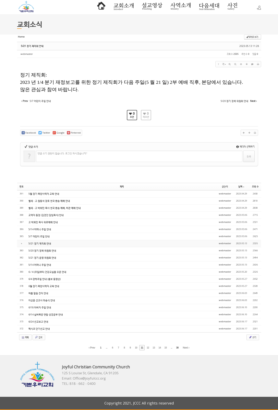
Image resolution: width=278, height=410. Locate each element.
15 (165, 347)
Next (186, 347)
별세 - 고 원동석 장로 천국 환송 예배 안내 (49, 201)
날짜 (241, 186)
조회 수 (255, 186)
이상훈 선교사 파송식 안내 (41, 300)
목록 (25, 337)
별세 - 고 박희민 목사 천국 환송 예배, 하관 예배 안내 (54, 208)
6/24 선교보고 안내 (38, 321)
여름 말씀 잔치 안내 (38, 293)
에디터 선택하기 (245, 146)
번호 (22, 186)
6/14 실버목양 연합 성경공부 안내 (45, 314)
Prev (92, 347)
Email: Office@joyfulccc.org (84, 378)
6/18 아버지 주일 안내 (39, 307)
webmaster (27, 53)
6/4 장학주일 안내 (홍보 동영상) (44, 279)
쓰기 (252, 337)
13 (154, 347)
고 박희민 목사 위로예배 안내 (43, 222)
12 (148, 347)
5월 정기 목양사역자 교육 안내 (43, 193)
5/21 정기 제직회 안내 (32, 46)
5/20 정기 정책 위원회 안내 (42, 250)
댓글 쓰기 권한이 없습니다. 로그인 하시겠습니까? (62, 153)
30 (177, 347)
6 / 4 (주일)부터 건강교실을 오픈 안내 (47, 272)
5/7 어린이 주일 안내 (39, 236)
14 (159, 347)
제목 (122, 186)
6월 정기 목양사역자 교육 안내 (43, 286)
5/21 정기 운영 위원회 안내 (42, 257)
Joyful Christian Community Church (96, 367)
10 (136, 347)
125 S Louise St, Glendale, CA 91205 (90, 373)
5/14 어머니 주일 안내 (39, 229)
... (106, 347)
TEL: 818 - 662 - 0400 (79, 383)
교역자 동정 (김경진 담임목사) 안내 (46, 215)
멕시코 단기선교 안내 (39, 328)
